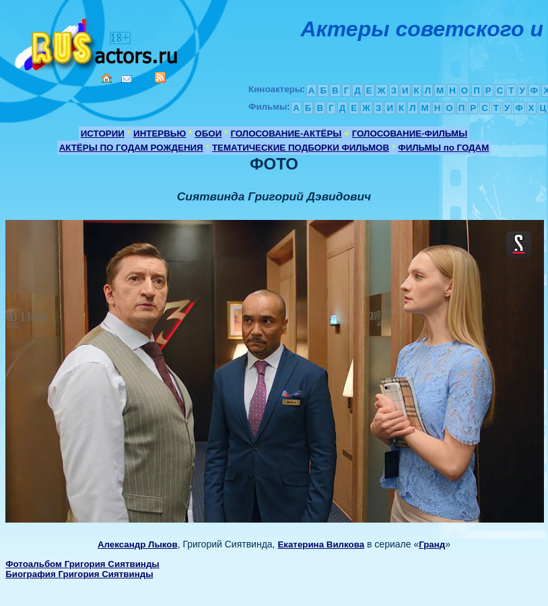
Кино (97, 42)
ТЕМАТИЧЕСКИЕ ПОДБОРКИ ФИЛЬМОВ (300, 148)
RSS (160, 77)
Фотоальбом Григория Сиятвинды (82, 564)
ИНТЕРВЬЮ (159, 133)
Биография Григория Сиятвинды (79, 574)
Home (106, 78)
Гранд (432, 544)
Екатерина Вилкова (320, 544)
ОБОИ (208, 133)
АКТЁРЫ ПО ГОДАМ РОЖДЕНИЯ (131, 148)
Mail (126, 79)
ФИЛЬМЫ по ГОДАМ (443, 148)
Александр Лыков (138, 544)
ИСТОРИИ (103, 133)
